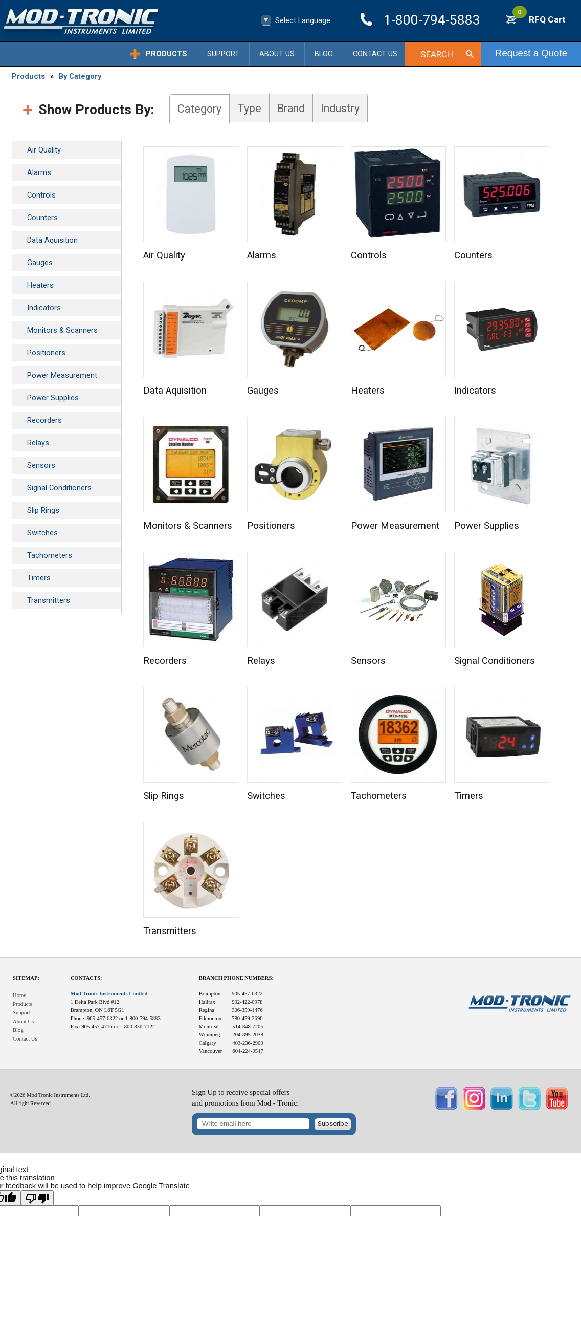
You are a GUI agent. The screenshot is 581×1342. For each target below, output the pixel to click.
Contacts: (86, 978)
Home (19, 995)
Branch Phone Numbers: (236, 978)
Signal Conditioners (59, 487)
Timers (39, 577)
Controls (41, 195)
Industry (340, 108)
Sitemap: (26, 978)
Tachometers (49, 555)
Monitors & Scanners (62, 330)
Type (249, 108)
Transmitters (48, 600)
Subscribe (333, 1124)
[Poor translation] (37, 1197)
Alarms (39, 172)
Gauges (40, 262)
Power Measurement (62, 375)
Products (166, 53)
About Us (277, 53)
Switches (42, 532)
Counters (42, 217)
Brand (291, 108)
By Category (80, 76)
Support (223, 53)
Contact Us (375, 53)
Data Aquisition (52, 240)
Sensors (41, 465)
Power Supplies (53, 397)
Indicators (44, 307)
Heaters (40, 285)
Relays (38, 442)
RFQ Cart (539, 19)
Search (436, 54)
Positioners (46, 352)
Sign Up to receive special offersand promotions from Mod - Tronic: (245, 1097)
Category (199, 108)
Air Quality (44, 150)
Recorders (44, 420)
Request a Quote (531, 53)
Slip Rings (43, 510)
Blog (324, 53)
